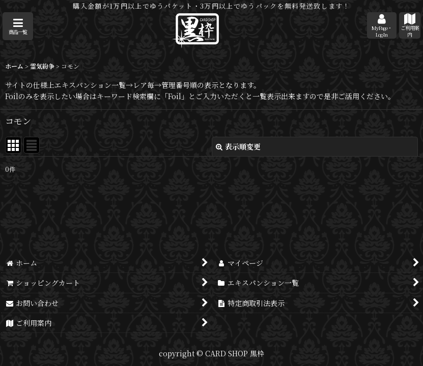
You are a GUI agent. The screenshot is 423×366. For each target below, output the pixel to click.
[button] (18, 26)
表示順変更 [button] (238, 146)
